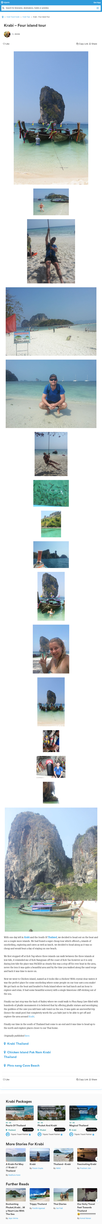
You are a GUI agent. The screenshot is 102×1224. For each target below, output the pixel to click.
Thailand (52, 937)
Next (97, 1117)
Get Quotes (28, 1129)
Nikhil (58, 1168)
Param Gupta (37, 1168)
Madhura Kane (14, 1175)
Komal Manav (85, 1218)
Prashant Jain (85, 1168)
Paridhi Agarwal (38, 1208)
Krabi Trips (26, 17)
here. (27, 1035)
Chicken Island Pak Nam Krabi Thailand (27, 1055)
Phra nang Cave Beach (22, 1065)
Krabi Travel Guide (13, 17)
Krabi (27, 937)
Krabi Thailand (16, 1043)
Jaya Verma (13, 1218)
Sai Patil (59, 1208)
